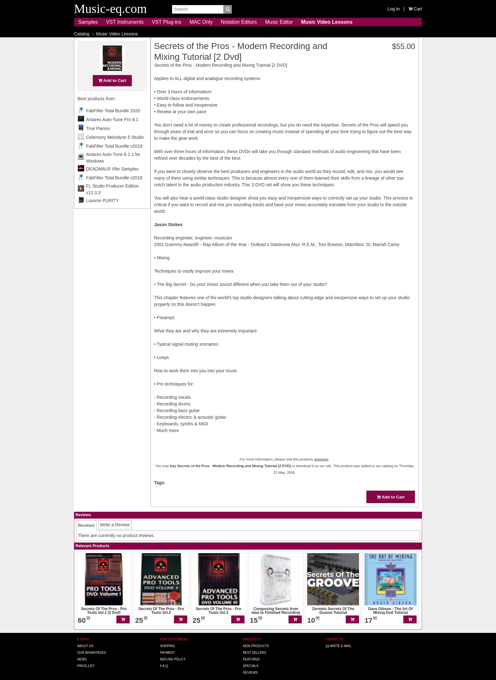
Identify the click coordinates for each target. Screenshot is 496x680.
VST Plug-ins (166, 22)
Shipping (167, 637)
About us (85, 637)
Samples (88, 22)
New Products (256, 637)
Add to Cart (112, 92)
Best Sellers (254, 644)
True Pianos (98, 140)
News (82, 650)
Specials (250, 657)
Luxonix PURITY (102, 212)
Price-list (86, 657)
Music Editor (279, 22)
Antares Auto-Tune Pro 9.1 (112, 131)
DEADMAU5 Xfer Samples (112, 181)
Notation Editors (239, 22)
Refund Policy (173, 650)
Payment (167, 644)
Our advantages (91, 644)
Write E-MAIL (338, 637)
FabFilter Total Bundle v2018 (114, 190)
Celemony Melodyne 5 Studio (115, 149)
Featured (251, 650)
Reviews (250, 663)
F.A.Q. (164, 657)
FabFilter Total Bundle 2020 (113, 123)
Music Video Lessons (326, 22)
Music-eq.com (267, 676)
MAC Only (201, 22)
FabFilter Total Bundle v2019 (114, 158)
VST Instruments (125, 22)
